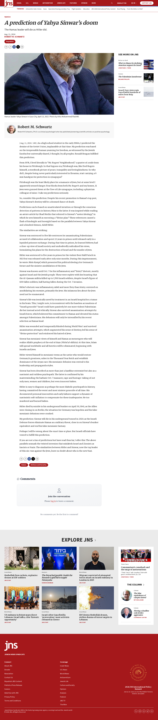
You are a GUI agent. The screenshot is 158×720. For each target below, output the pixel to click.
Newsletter (121, 3)
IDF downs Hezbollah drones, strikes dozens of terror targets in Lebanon (95, 617)
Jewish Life (61, 3)
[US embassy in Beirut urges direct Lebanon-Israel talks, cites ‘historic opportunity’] (21, 597)
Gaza (45, 9)
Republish (10, 41)
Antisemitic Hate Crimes (34, 9)
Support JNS (147, 3)
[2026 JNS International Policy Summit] (138, 672)
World (35, 3)
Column (120, 74)
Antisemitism (48, 3)
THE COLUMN (136, 585)
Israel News (121, 87)
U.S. (27, 3)
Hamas (23, 465)
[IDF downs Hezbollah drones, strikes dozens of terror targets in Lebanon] (96, 597)
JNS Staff (121, 97)
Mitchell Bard (139, 600)
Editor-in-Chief (123, 60)
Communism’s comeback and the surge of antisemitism (135, 568)
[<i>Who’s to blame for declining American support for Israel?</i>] (149, 65)
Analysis (44, 572)
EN (134, 3)
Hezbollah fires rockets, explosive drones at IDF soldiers (20, 576)
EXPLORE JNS (79, 540)
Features (73, 3)
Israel (19, 3)
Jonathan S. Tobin (124, 68)
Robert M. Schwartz (14, 36)
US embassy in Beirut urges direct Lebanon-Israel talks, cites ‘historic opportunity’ (21, 617)
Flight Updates (76, 9)
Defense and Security (38, 465)
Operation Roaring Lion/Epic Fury (59, 9)
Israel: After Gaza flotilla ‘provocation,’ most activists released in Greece (55, 617)
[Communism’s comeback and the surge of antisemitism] (136, 555)
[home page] (9, 4)
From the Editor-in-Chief (135, 9)
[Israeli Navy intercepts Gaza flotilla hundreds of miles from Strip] (149, 92)
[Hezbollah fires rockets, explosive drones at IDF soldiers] (21, 558)
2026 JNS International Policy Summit (138, 688)
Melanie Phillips (123, 79)
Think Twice (125, 564)
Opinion (84, 3)
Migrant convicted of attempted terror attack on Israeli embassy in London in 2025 (96, 577)
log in (53, 501)
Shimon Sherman (47, 583)
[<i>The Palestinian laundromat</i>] (149, 78)
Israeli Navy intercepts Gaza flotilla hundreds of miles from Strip (129, 92)
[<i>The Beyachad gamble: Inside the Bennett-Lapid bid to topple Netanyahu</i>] (59, 558)
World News (82, 572)
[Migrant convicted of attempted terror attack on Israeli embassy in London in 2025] (96, 558)
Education (86, 9)
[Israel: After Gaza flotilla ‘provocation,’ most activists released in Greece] (59, 597)
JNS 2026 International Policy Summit (103, 9)
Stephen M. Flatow (140, 617)
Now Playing (121, 9)
